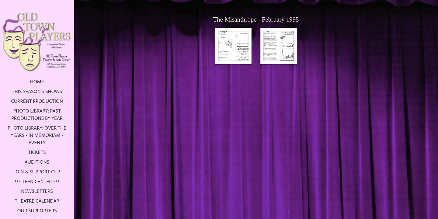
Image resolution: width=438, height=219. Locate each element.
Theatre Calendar (37, 201)
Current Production (37, 101)
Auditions (37, 162)
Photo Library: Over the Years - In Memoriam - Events (37, 135)
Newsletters (37, 191)
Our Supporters (37, 211)
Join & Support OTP (37, 172)
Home (37, 82)
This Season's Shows (37, 91)
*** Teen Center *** (36, 181)
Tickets (37, 152)
